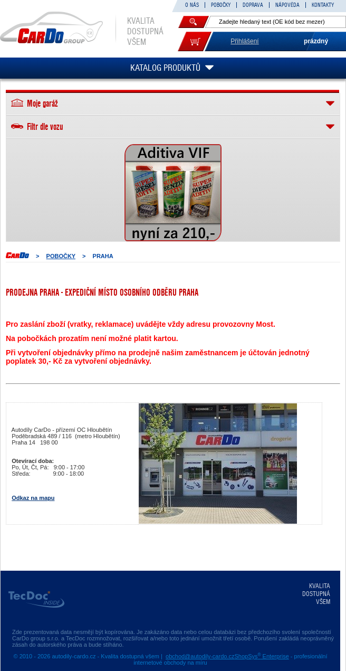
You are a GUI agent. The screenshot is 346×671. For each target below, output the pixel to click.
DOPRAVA (253, 5)
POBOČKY (220, 5)
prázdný (316, 41)
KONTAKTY (323, 5)
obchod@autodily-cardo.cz (200, 656)
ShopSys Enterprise (261, 656)
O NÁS (192, 5)
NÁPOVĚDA (287, 5)
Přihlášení (244, 41)
